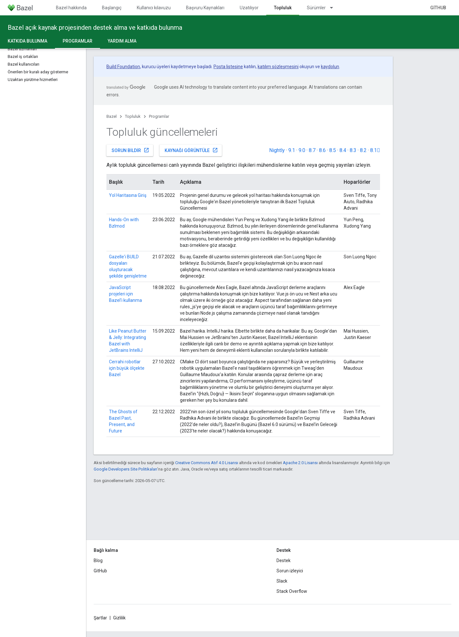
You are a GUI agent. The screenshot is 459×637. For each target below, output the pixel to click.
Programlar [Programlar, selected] (77, 41)
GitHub (438, 7)
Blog (98, 560)
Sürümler (316, 7)
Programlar (159, 116)
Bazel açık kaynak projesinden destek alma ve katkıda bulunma (95, 27)
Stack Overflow (291, 591)
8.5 (332, 150)
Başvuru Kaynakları (205, 7)
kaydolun (330, 66)
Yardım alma (122, 41)
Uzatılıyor (249, 7)
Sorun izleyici (289, 570)
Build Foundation (123, 66)
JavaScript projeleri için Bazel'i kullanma (125, 294)
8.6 (322, 150)
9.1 (291, 150)
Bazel (111, 116)
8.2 (363, 150)
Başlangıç (111, 7)
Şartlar (100, 617)
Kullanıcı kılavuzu (154, 7)
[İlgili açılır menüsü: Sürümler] (334, 7)
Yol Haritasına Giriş (127, 195)
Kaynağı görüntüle (191, 150)
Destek (283, 560)
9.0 (302, 150)
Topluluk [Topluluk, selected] (283, 7)
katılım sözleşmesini (278, 66)
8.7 (312, 150)
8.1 (375, 150)
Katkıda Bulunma (27, 41)
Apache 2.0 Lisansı (300, 462)
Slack (281, 581)
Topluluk (133, 116)
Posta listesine (228, 66)
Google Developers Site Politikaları (125, 469)
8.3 (353, 150)
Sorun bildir (130, 150)
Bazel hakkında (71, 7)
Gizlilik (119, 617)
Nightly (277, 150)
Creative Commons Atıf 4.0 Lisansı (206, 462)
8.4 (342, 150)
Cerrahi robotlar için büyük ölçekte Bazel (126, 368)
